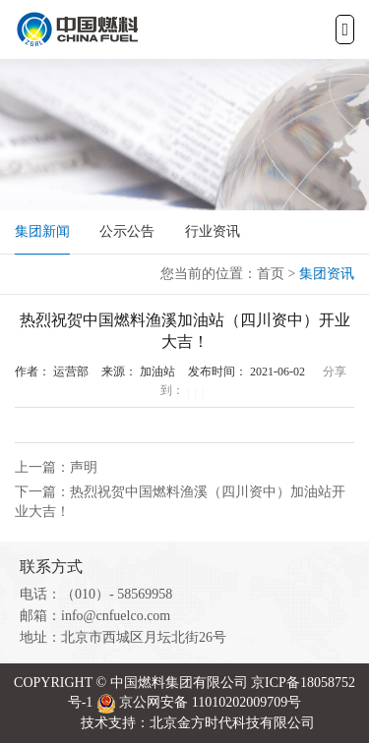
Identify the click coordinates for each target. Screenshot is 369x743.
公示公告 (126, 231)
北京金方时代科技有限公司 (232, 722)
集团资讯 (326, 273)
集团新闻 (42, 231)
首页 (270, 273)
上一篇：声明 (56, 467)
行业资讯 (212, 231)
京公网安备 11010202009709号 (210, 702)
